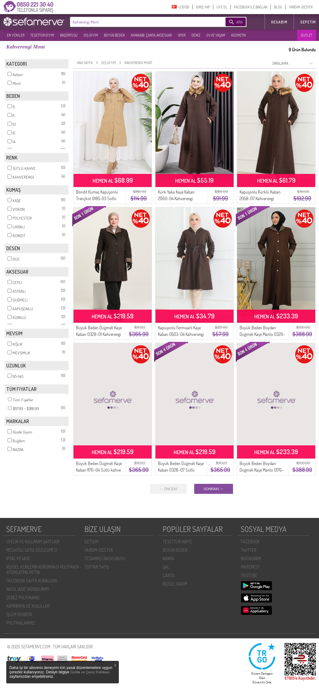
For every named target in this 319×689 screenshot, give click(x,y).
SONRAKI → (214, 489)
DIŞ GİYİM (91, 35)
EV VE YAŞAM (215, 35)
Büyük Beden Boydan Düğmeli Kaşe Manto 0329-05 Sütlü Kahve (262, 334)
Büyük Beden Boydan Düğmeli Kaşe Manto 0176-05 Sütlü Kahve (262, 470)
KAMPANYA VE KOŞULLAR (27, 606)
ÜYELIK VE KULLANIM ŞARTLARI (32, 541)
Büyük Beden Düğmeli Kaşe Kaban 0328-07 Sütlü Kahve (181, 470)
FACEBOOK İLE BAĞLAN (250, 7)
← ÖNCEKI (168, 489)
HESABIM (279, 22)
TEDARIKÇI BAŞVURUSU (104, 558)
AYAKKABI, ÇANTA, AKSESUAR (151, 35)
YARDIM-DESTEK (301, 7)
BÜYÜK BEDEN (114, 35)
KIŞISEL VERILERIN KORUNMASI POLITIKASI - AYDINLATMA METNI (44, 569)
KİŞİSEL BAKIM (175, 583)
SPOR (181, 35)
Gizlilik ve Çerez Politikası (90, 672)
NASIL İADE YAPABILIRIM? (27, 589)
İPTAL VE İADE (18, 558)
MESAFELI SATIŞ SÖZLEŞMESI (31, 550)
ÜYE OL (221, 7)
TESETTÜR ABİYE (177, 541)
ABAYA (168, 558)
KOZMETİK (238, 35)
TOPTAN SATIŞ (96, 567)
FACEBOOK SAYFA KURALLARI (31, 580)
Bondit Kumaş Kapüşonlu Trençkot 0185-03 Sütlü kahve (97, 198)
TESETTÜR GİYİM (42, 35)
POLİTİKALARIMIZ (20, 623)
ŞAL (166, 567)
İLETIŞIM (91, 541)
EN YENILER (15, 35)
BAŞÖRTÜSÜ (69, 35)
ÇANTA (169, 575)
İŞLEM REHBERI (19, 614)
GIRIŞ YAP (203, 7)
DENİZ (195, 35)
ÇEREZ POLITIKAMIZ (23, 597)
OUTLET (306, 35)
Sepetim (308, 22)
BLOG (278, 7)
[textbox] (138, 22)
